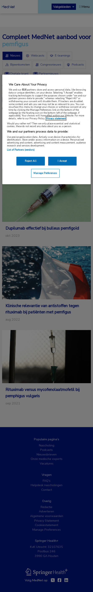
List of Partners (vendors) (21, 149)
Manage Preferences (45, 173)
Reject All (30, 161)
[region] (46, 129)
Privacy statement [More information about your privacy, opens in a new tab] (56, 118)
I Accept (62, 161)
